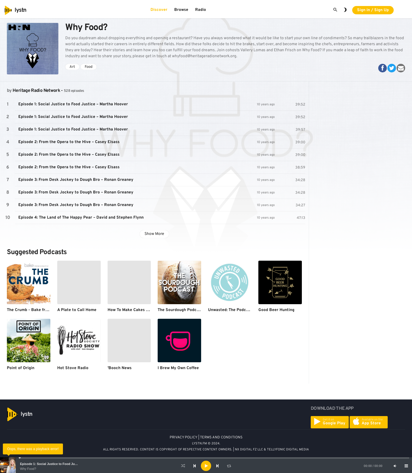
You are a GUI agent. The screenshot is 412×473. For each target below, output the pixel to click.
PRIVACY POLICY (183, 437)
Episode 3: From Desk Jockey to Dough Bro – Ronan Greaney (75, 179)
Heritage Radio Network (36, 91)
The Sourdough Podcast (180, 310)
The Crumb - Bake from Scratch (37, 310)
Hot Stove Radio (72, 368)
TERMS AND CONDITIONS (221, 437)
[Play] (206, 466)
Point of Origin (20, 368)
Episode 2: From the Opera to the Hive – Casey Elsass (69, 142)
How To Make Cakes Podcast (134, 310)
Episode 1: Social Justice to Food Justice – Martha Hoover (64, 464)
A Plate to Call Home (76, 310)
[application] (206, 466)
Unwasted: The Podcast (230, 310)
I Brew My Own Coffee (178, 368)
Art (72, 67)
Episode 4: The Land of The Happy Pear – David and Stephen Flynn (81, 217)
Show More (154, 233)
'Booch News (120, 368)
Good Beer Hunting (276, 310)
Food (88, 67)
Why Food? (28, 468)
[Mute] (395, 466)
